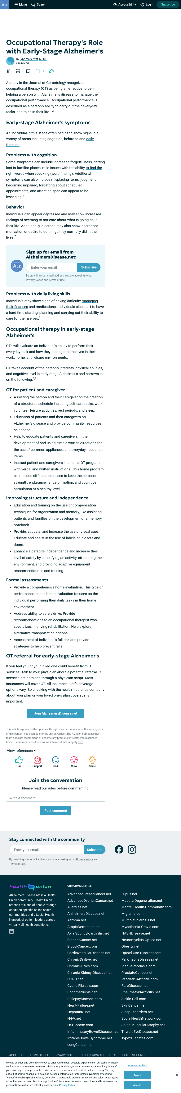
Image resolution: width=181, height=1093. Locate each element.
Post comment (55, 811)
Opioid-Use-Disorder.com (141, 953)
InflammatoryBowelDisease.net (92, 1031)
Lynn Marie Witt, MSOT (33, 59)
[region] (90, 1075)
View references (22, 750)
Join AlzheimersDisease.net (55, 713)
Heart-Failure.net (80, 1005)
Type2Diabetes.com (137, 1038)
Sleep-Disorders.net (137, 1012)
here (80, 742)
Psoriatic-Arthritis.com (139, 979)
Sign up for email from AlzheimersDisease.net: (51, 255)
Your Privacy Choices (99, 1055)
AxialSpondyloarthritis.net (88, 933)
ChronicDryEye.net (82, 959)
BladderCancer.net (82, 940)
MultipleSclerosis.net (138, 920)
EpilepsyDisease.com (84, 999)
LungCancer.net (80, 1044)
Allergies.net (77, 907)
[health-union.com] (30, 886)
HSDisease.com (80, 1025)
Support (36, 762)
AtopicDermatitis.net (84, 927)
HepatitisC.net (78, 1012)
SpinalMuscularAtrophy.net (143, 1025)
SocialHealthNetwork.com (142, 1018)
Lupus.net (129, 894)
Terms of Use (57, 279)
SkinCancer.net (133, 1005)
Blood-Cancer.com (82, 946)
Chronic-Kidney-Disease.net (89, 972)
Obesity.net (130, 946)
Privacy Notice (34, 279)
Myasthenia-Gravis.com (140, 927)
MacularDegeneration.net (141, 900)
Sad (54, 762)
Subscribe (168, 4)
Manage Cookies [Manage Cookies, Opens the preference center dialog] (137, 1065)
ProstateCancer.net (136, 972)
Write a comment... (23, 798)
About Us (16, 1055)
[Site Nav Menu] (21, 4)
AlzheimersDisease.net (85, 913)
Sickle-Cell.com (133, 999)
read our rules (45, 788)
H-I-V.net (74, 1018)
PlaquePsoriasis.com (138, 966)
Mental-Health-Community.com (146, 907)
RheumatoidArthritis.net (140, 992)
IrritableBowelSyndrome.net (89, 1038)
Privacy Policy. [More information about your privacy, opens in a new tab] (67, 1085)
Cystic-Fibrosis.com (83, 985)
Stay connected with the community (47, 839)
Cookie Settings (133, 1055)
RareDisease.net (134, 985)
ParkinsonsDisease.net (139, 959)
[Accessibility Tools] (124, 4)
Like (17, 762)
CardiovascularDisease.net (88, 953)
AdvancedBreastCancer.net (89, 894)
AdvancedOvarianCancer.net (90, 900)
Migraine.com (132, 913)
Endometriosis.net (82, 992)
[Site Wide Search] (39, 4)
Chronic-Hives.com (82, 966)
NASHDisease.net (135, 933)
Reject (137, 1075)
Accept (137, 1085)
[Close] (177, 1075)
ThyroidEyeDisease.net (139, 1031)
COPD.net (75, 979)
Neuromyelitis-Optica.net (141, 940)
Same (90, 762)
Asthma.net (76, 920)
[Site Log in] (147, 4)
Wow (72, 762)
